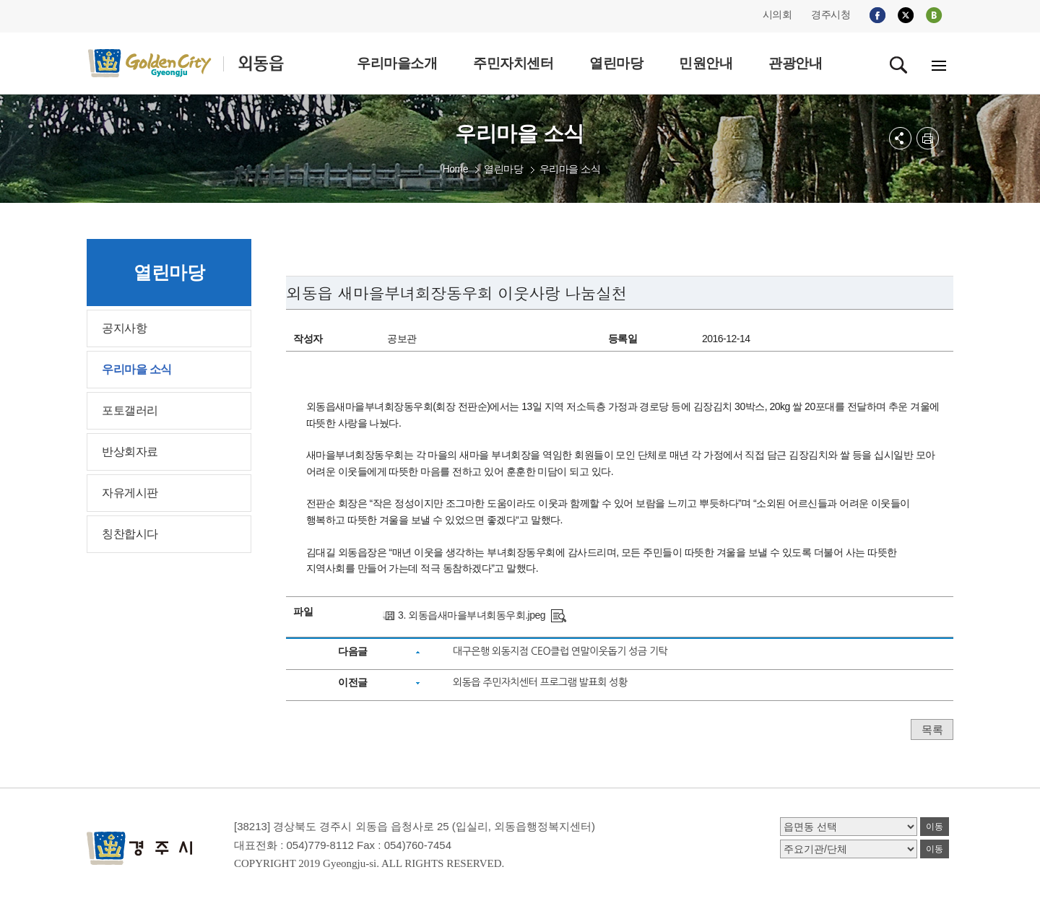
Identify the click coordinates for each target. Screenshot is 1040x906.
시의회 (777, 14)
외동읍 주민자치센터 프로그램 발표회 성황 (540, 682)
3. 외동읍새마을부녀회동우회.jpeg (471, 615)
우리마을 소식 (570, 169)
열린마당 (503, 169)
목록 (932, 729)
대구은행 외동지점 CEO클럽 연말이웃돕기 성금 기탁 (560, 651)
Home (455, 169)
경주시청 (830, 14)
